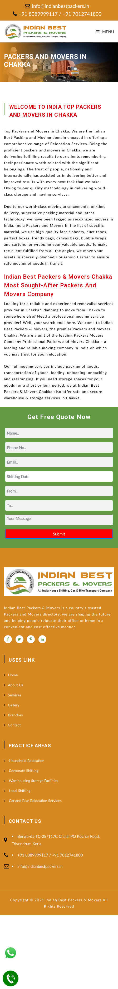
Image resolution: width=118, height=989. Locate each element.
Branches (15, 715)
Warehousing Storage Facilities (33, 780)
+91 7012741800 (81, 14)
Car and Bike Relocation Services (35, 800)
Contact (14, 725)
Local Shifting (19, 790)
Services (14, 695)
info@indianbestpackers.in (60, 6)
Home (13, 675)
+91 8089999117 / (40, 14)
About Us (15, 685)
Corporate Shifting (23, 770)
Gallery (13, 705)
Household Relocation (26, 760)
